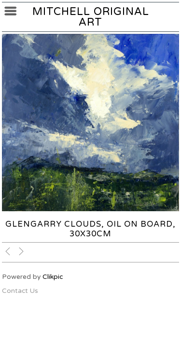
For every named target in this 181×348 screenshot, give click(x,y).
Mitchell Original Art (90, 17)
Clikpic (52, 277)
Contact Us (20, 291)
